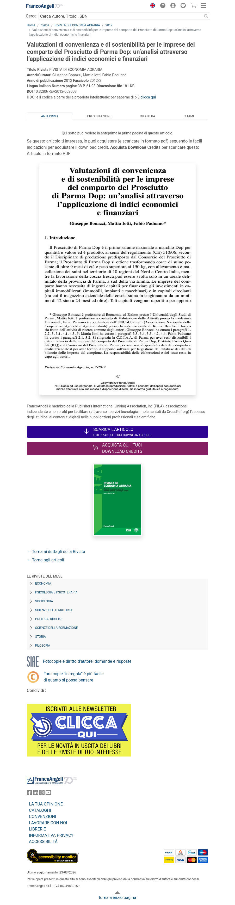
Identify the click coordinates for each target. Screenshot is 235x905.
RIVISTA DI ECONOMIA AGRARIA (77, 25)
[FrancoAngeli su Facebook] (29, 793)
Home (31, 25)
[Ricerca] (206, 16)
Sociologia (44, 601)
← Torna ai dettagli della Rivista (56, 551)
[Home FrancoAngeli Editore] (44, 6)
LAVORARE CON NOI (48, 822)
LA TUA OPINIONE (46, 804)
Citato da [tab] (147, 116)
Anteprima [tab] (50, 116)
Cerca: (32, 16)
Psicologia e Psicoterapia (56, 592)
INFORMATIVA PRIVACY (51, 835)
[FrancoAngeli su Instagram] (42, 793)
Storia (40, 637)
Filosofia (42, 645)
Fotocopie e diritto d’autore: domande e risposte (87, 661)
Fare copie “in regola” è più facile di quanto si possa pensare (74, 677)
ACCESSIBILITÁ (43, 841)
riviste (45, 25)
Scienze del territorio (53, 610)
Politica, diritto (48, 619)
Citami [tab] (189, 116)
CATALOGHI (40, 810)
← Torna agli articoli (45, 559)
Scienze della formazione (56, 628)
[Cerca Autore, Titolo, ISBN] (120, 16)
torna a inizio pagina (117, 897)
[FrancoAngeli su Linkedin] (35, 793)
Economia (43, 583)
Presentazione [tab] (99, 116)
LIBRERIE (37, 829)
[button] (151, 6)
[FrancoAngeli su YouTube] (48, 793)
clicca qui (148, 97)
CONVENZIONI (42, 816)
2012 (109, 25)
